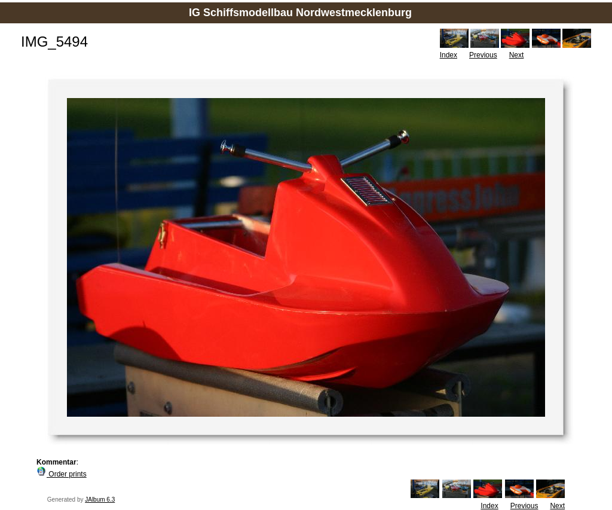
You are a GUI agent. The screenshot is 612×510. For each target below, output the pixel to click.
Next (516, 55)
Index (448, 55)
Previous (483, 55)
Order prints (61, 474)
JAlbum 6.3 (100, 499)
